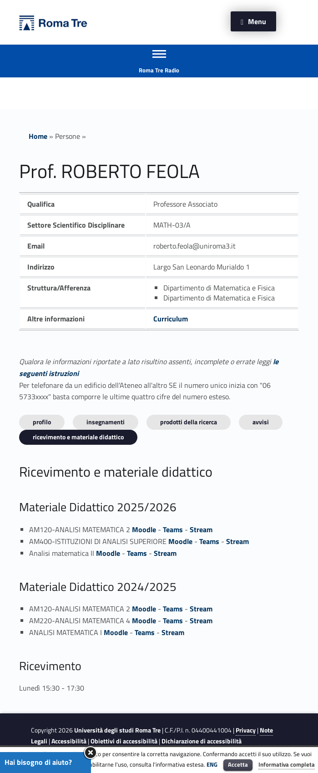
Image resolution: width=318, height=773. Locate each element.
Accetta (238, 764)
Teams (173, 529)
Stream (201, 529)
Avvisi (260, 422)
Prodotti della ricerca (188, 422)
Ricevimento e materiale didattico (78, 437)
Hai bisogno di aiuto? (38, 762)
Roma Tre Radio (159, 70)
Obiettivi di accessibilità (124, 741)
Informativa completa (286, 764)
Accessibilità (68, 741)
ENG (212, 764)
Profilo (42, 422)
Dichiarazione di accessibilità (202, 741)
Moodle (144, 529)
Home (38, 136)
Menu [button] (257, 21)
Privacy (246, 730)
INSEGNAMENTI (105, 422)
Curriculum (170, 318)
